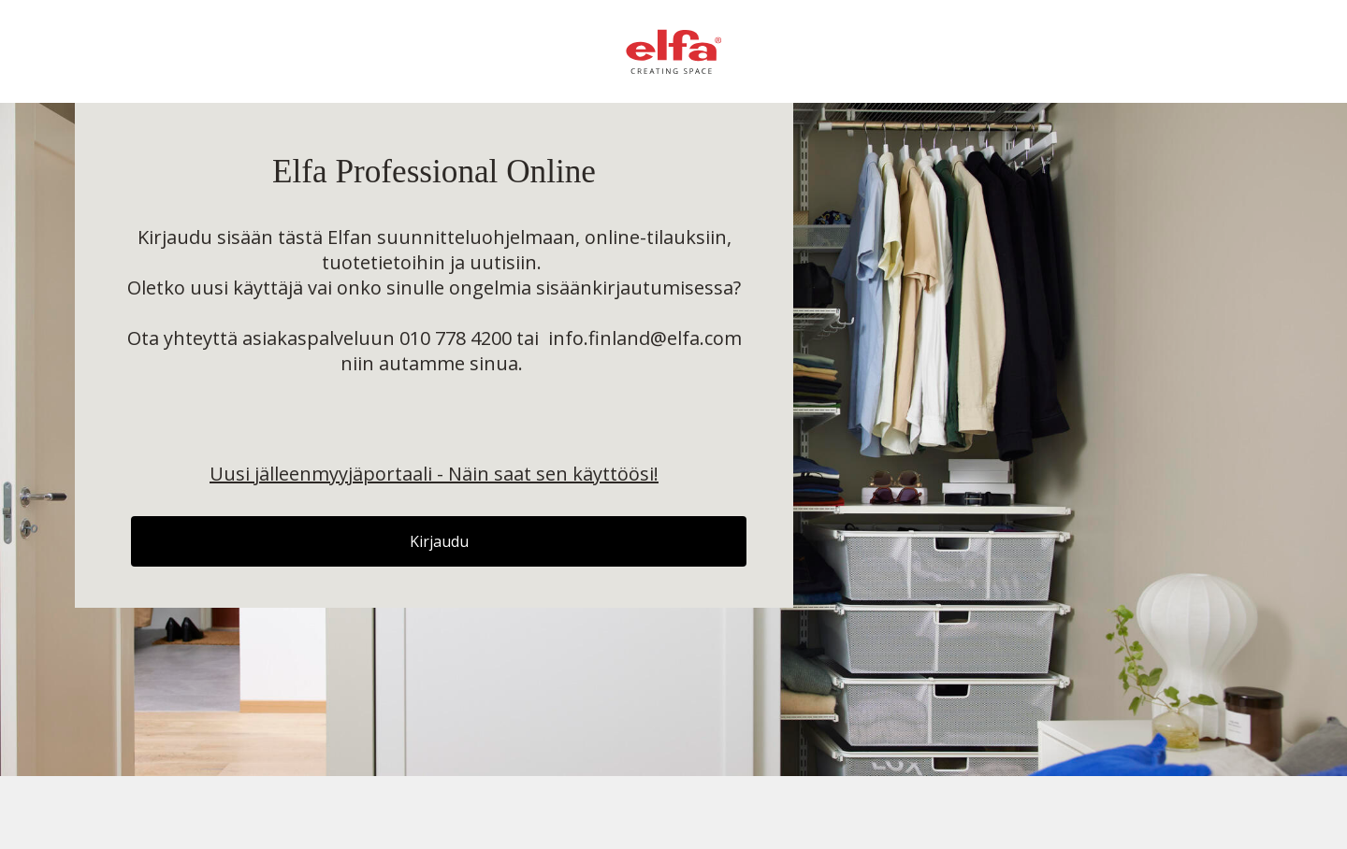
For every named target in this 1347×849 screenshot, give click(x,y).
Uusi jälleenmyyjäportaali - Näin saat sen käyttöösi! (434, 473)
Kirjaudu (439, 541)
